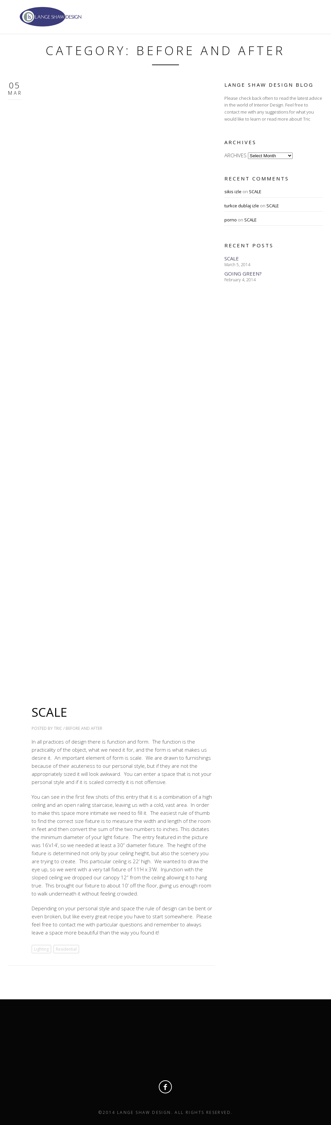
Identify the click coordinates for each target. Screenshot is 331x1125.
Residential (66, 949)
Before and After (84, 728)
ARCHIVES (235, 155)
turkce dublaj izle (241, 206)
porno (230, 220)
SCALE (49, 712)
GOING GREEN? (243, 273)
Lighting (41, 949)
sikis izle (233, 192)
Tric (58, 728)
